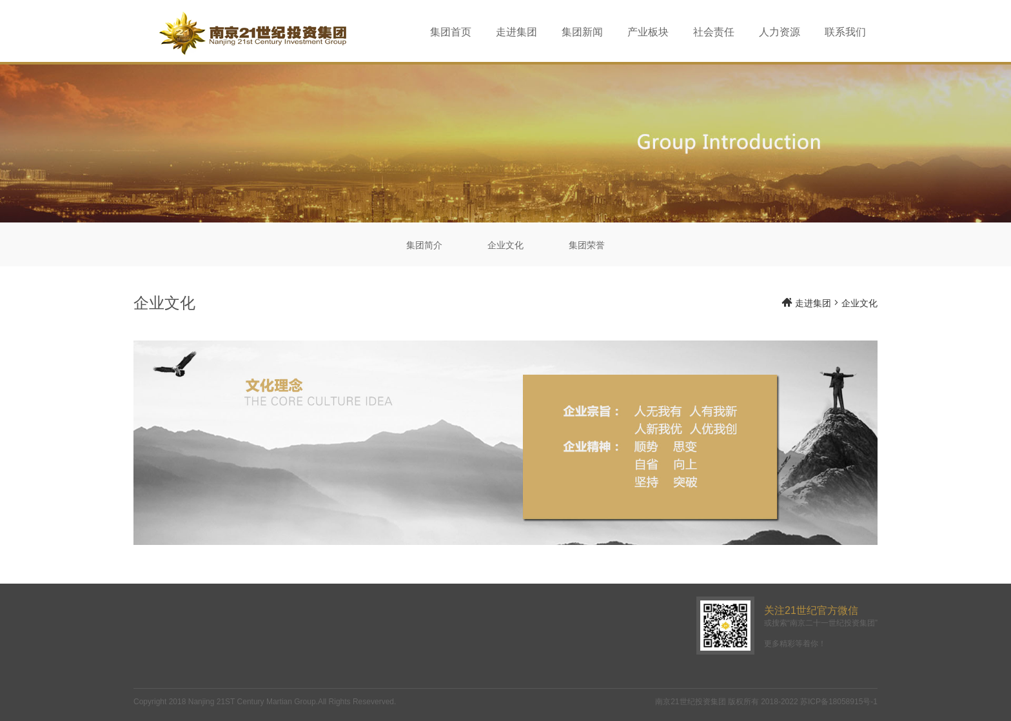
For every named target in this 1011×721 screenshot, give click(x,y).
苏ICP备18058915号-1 (839, 701)
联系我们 (845, 31)
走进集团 (516, 31)
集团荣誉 (587, 245)
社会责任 (713, 31)
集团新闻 (582, 31)
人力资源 (779, 31)
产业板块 (648, 31)
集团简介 (424, 245)
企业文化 (505, 245)
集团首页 (450, 31)
